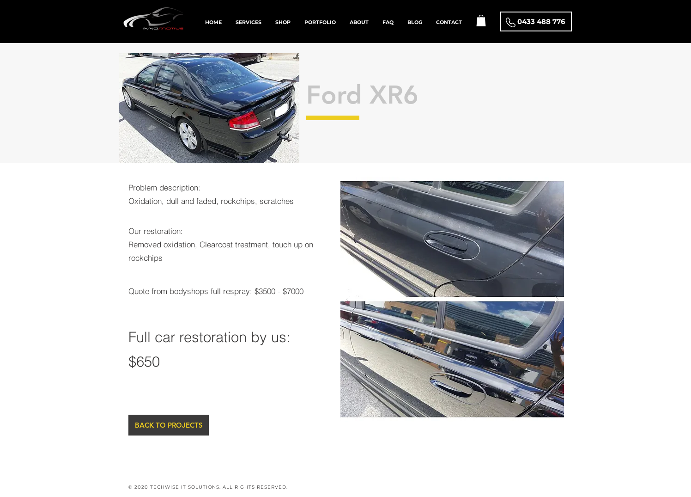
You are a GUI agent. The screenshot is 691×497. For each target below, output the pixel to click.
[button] (481, 20)
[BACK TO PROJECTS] (168, 425)
